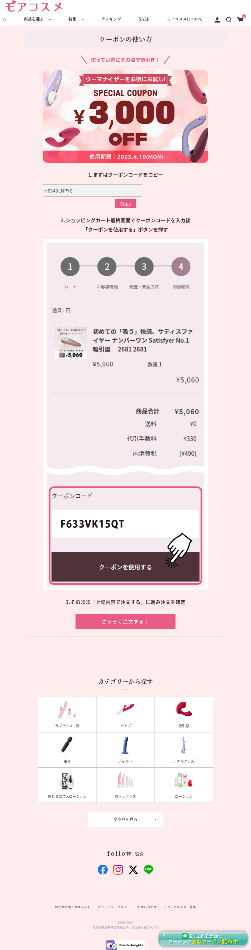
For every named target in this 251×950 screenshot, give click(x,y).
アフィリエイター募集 (180, 907)
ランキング (111, 19)
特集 (72, 19)
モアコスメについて (185, 19)
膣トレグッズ (125, 796)
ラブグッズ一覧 (67, 725)
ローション (183, 796)
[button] (229, 19)
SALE (144, 19)
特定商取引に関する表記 (73, 907)
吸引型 (183, 725)
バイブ (125, 725)
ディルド (125, 761)
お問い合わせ (147, 907)
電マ (67, 761)
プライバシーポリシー (114, 907)
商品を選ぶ (34, 19)
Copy (125, 203)
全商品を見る (126, 819)
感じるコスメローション (67, 796)
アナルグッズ (183, 761)
